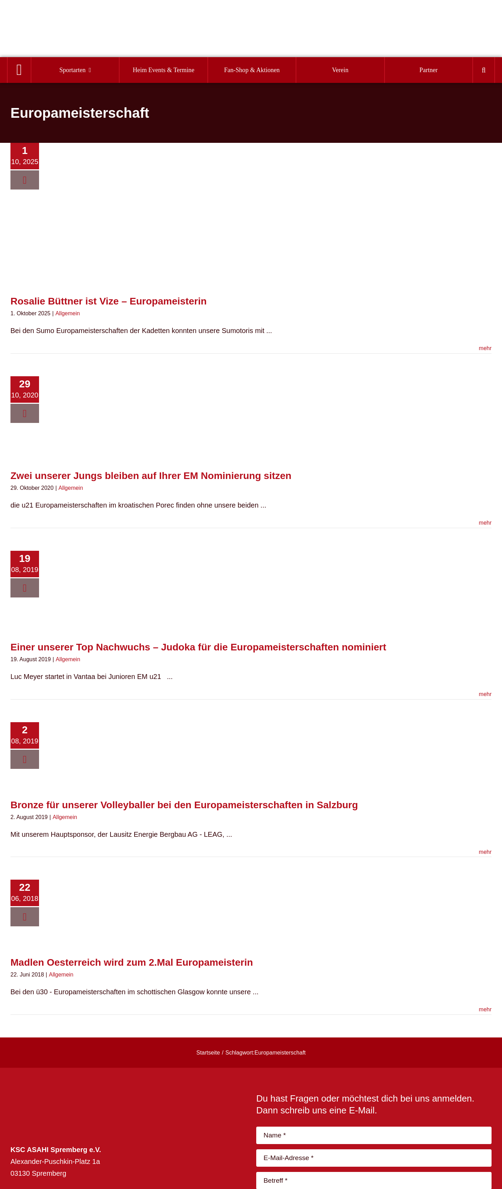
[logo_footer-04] (59, 1096)
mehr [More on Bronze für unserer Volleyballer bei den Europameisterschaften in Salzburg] (485, 852)
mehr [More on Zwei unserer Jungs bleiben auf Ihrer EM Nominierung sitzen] (485, 523)
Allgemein (67, 313)
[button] (483, 70)
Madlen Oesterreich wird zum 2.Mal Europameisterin (131, 962)
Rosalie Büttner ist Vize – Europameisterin (108, 301)
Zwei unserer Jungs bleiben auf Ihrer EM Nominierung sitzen (150, 475)
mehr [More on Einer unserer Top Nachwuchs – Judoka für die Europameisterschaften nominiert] (485, 694)
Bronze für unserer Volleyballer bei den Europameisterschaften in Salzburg (184, 805)
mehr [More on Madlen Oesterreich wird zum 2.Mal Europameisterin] (485, 1009)
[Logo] (45, 21)
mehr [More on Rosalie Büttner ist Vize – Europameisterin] (485, 348)
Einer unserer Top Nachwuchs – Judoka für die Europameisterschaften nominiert (198, 647)
